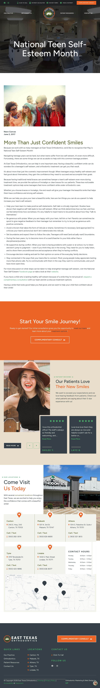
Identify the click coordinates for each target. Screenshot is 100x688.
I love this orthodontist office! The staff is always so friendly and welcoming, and (53, 433)
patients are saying (68, 398)
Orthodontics (27, 13)
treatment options (59, 331)
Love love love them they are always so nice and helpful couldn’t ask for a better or (82, 433)
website (54, 271)
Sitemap (41, 680)
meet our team (80, 328)
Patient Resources (68, 13)
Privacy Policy (50, 680)
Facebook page (25, 271)
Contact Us (89, 13)
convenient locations (23, 495)
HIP (66, 683)
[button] (60, 585)
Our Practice (9, 13)
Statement (19, 683)
